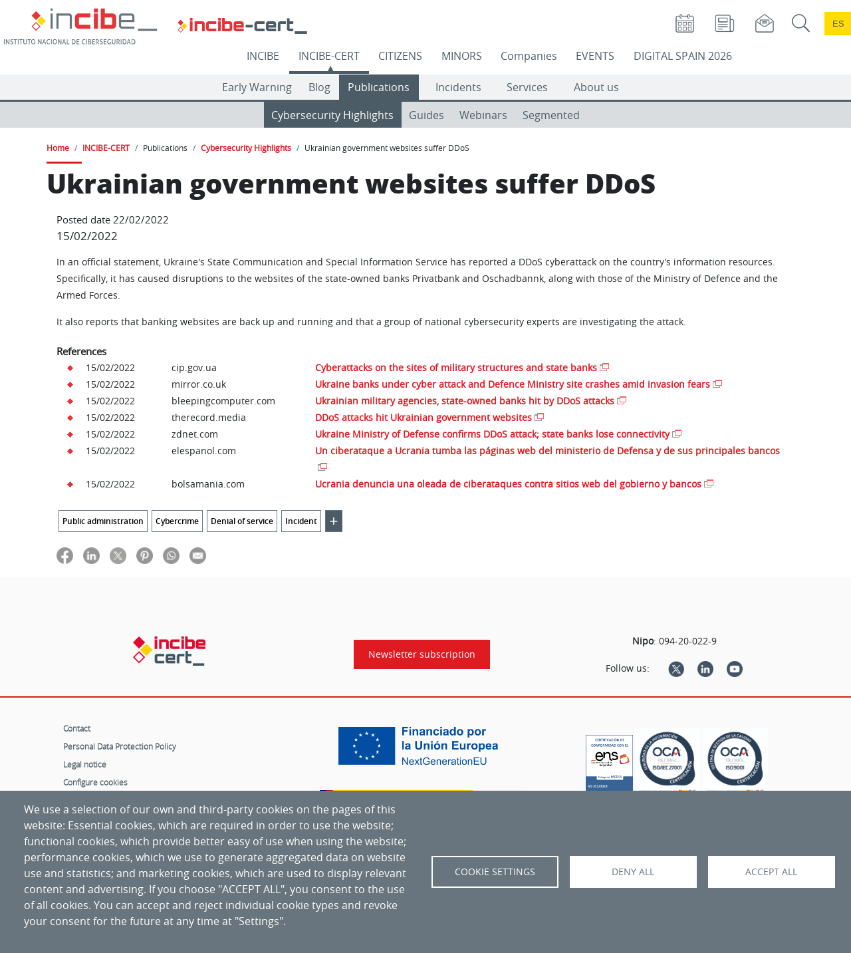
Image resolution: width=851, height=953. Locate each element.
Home (58, 147)
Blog (319, 87)
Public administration (103, 521)
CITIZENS (400, 56)
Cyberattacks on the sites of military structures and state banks (456, 367)
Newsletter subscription (421, 654)
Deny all (633, 872)
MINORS (461, 56)
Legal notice (84, 764)
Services (527, 87)
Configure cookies (95, 782)
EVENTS (595, 56)
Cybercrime (177, 521)
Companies (529, 56)
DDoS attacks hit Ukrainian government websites (423, 417)
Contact (76, 728)
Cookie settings (495, 872)
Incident (301, 521)
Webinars (483, 115)
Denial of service (242, 521)
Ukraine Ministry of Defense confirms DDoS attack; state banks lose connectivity (492, 434)
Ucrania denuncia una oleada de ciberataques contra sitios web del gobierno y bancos (508, 483)
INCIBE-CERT (329, 56)
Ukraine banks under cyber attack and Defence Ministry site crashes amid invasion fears (512, 384)
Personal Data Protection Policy (119, 746)
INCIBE (263, 56)
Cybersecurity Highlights (332, 115)
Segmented (551, 115)
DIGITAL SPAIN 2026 (683, 56)
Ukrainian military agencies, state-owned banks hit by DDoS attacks (464, 400)
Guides (426, 115)
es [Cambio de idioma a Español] (838, 24)
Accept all (771, 872)
